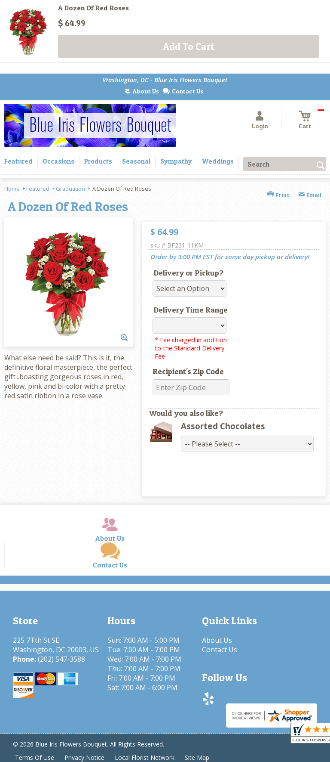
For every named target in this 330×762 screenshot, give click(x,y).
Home (12, 188)
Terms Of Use (34, 757)
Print (278, 195)
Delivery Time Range (190, 309)
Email (309, 195)
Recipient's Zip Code (188, 371)
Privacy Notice (84, 757)
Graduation (70, 188)
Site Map (197, 757)
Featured (37, 188)
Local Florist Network (144, 757)
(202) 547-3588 (61, 659)
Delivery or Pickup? (188, 272)
